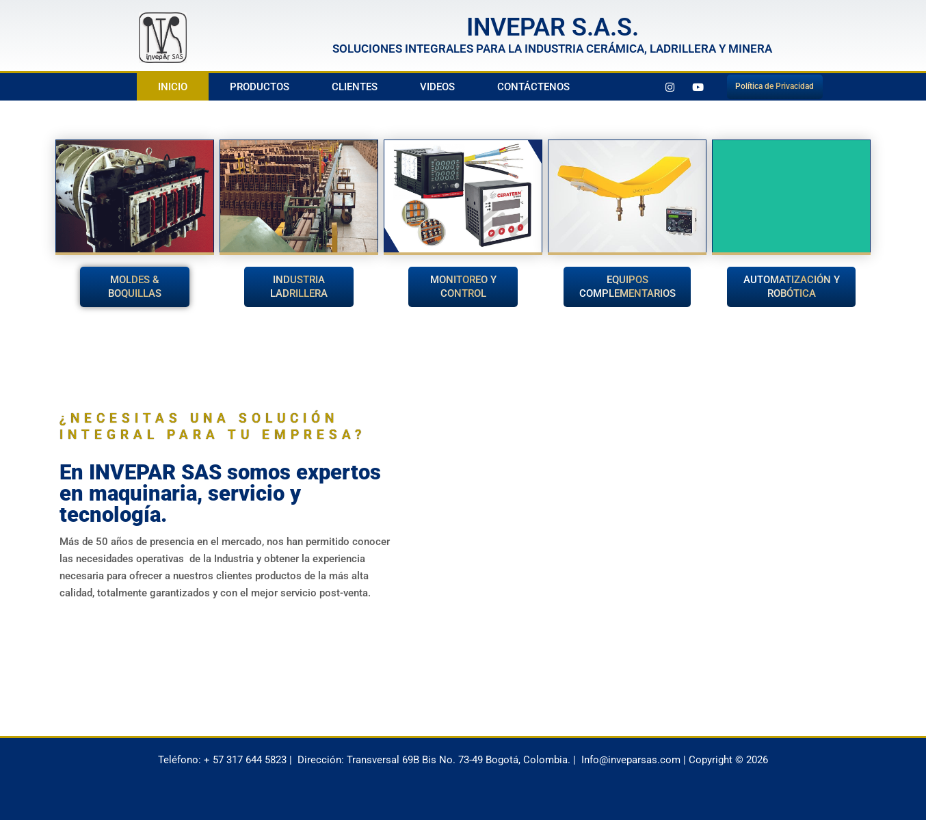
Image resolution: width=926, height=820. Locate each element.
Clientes (355, 87)
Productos (259, 87)
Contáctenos (533, 87)
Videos (437, 87)
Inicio (172, 87)
